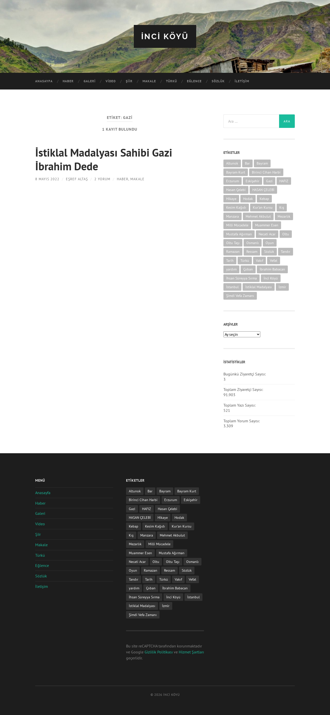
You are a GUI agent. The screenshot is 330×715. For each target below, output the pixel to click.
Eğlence (194, 81)
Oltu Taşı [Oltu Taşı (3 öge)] (233, 242)
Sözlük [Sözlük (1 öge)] (269, 251)
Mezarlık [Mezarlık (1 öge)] (284, 216)
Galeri (90, 81)
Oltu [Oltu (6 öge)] (285, 233)
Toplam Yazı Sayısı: (240, 404)
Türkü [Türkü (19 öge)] (244, 260)
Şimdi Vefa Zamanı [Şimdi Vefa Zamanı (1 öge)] (240, 295)
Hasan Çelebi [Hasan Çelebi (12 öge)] (236, 189)
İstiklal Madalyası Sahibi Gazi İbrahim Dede (104, 159)
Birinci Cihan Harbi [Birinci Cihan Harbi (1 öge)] (266, 172)
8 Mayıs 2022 (47, 178)
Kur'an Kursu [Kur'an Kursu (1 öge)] (263, 207)
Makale (149, 81)
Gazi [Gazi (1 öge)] (269, 180)
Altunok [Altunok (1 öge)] (232, 163)
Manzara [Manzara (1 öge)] (232, 216)
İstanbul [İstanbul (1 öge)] (232, 286)
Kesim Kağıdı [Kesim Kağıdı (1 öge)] (236, 207)
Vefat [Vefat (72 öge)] (273, 260)
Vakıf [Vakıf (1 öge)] (259, 260)
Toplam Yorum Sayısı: (242, 420)
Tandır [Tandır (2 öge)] (285, 251)
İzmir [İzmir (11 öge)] (282, 286)
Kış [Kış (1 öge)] (281, 207)
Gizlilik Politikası (159, 651)
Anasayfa (44, 81)
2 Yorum (102, 178)
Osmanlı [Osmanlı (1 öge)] (252, 242)
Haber (68, 81)
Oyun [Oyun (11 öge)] (270, 242)
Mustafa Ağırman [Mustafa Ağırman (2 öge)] (239, 233)
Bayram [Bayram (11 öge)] (262, 163)
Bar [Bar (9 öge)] (247, 163)
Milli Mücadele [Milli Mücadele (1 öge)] (237, 224)
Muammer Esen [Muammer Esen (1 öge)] (266, 224)
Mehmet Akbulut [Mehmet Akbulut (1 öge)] (258, 216)
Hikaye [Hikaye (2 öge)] (231, 198)
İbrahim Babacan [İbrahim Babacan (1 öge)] (272, 269)
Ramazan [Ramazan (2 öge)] (233, 251)
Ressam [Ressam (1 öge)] (251, 251)
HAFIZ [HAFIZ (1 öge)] (283, 180)
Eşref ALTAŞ (77, 178)
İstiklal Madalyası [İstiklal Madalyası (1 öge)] (258, 286)
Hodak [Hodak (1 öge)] (248, 198)
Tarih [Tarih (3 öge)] (230, 260)
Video (111, 81)
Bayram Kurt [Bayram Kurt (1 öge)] (235, 172)
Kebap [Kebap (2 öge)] (264, 198)
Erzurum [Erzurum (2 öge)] (232, 180)
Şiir (129, 81)
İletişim (242, 81)
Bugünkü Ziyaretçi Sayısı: (245, 373)
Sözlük (218, 81)
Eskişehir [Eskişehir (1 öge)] (252, 180)
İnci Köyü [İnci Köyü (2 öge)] (271, 277)
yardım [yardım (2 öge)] (231, 269)
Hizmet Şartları (191, 651)
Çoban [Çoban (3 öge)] (248, 269)
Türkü (171, 81)
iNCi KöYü (165, 36)
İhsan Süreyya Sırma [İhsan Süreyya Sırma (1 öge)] (241, 277)
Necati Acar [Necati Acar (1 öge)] (267, 233)
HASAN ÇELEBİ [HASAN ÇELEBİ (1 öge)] (263, 189)
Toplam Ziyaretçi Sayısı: (243, 389)
